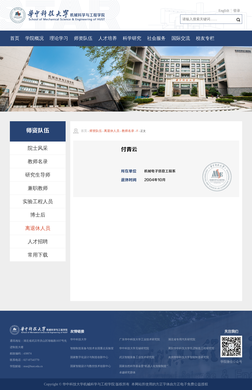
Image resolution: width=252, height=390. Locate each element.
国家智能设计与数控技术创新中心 (90, 366)
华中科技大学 (78, 339)
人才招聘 (38, 241)
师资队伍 (83, 38)
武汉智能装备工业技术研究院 (136, 357)
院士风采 (38, 148)
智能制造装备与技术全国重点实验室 (92, 348)
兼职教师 (38, 188)
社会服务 (156, 38)
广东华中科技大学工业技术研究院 (139, 339)
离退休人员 (37, 228)
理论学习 (59, 38)
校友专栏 (205, 38)
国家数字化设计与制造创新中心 (89, 357)
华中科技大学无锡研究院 (134, 348)
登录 (236, 11)
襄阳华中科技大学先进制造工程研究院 (191, 348)
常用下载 (38, 255)
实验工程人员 (38, 201)
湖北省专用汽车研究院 (181, 339)
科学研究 (132, 38)
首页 (14, 38)
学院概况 (34, 38)
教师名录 (38, 161)
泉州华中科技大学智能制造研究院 (188, 357)
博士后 (37, 215)
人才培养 (107, 38)
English (224, 11)
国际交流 (180, 38)
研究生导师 (37, 175)
